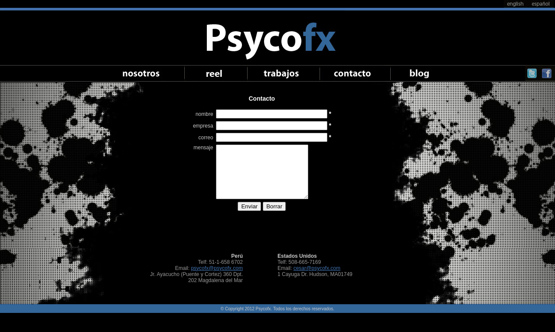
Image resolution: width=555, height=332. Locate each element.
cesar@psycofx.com (317, 268)
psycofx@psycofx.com (217, 268)
